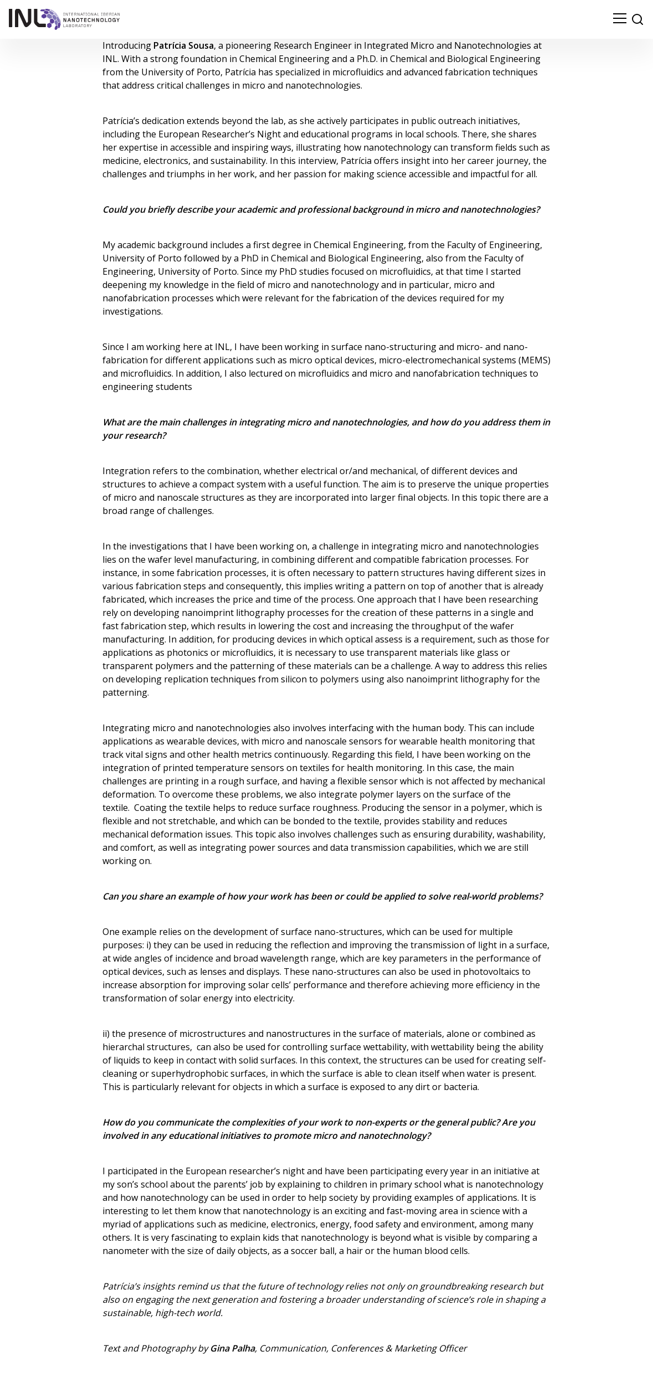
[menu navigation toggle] (619, 19)
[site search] (637, 19)
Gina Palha (232, 1348)
